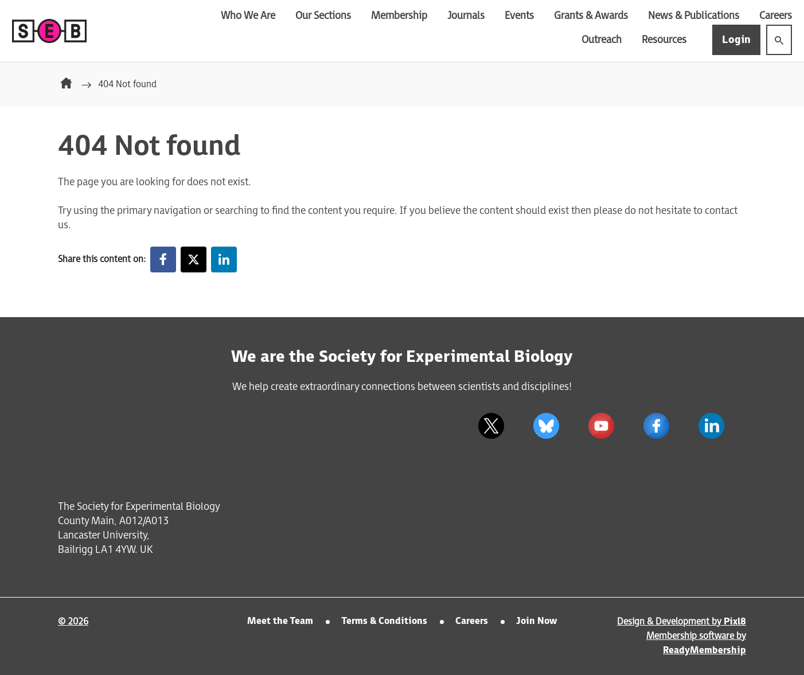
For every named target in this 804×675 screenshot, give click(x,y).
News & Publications (693, 16)
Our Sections (323, 16)
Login (736, 40)
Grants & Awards (591, 16)
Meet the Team (280, 621)
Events (519, 16)
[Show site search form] (779, 40)
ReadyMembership (704, 650)
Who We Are (248, 16)
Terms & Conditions (384, 621)
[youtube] (601, 426)
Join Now (536, 621)
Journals (466, 16)
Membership (399, 16)
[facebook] (656, 426)
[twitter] (491, 426)
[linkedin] (711, 426)
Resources (664, 40)
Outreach (601, 40)
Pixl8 (735, 622)
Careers (775, 16)
